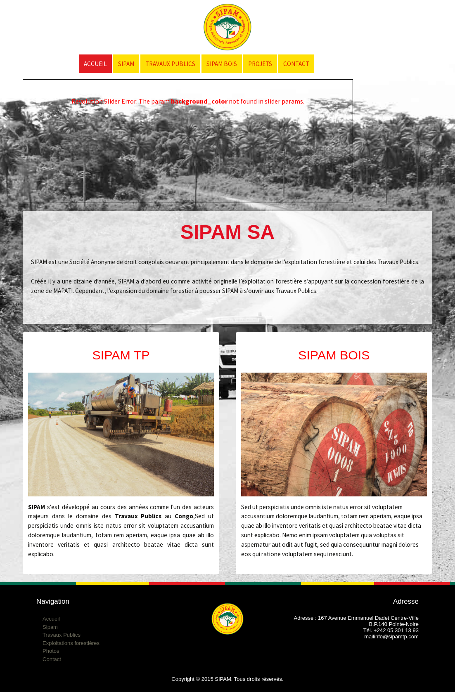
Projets (260, 64)
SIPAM (126, 64)
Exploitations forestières (71, 643)
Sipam (50, 627)
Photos (51, 651)
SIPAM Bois (221, 64)
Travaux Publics (170, 64)
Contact (296, 64)
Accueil (95, 64)
